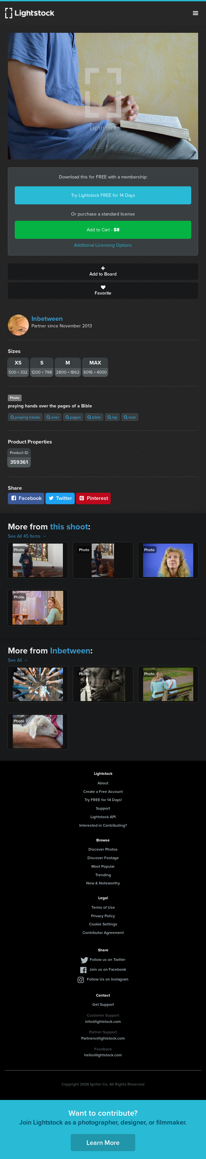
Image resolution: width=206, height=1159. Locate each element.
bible (94, 417)
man (130, 417)
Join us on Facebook (107, 969)
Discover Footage (103, 857)
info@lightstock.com (103, 1021)
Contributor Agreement (103, 932)
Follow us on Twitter (107, 959)
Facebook (26, 498)
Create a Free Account (103, 791)
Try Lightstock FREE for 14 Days (103, 195)
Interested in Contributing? (103, 825)
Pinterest (93, 498)
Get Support (103, 1004)
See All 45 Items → (27, 536)
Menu (195, 13)
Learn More (103, 1142)
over (53, 417)
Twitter (60, 498)
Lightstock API (103, 816)
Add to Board (103, 271)
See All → (18, 660)
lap (112, 417)
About (103, 783)
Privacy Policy (103, 916)
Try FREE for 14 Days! (103, 799)
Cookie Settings (103, 924)
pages (73, 417)
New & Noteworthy (103, 883)
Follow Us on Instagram (107, 979)
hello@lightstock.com (103, 1055)
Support (103, 808)
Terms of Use (103, 907)
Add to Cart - (103, 229)
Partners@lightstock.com (103, 1038)
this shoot (69, 526)
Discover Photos (103, 849)
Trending (103, 875)
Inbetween (47, 318)
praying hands (25, 417)
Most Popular (103, 866)
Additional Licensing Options (103, 245)
